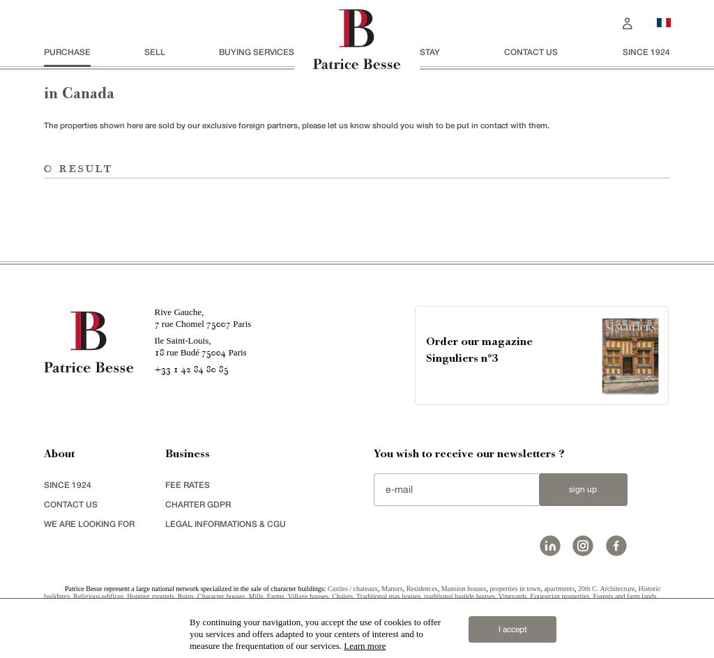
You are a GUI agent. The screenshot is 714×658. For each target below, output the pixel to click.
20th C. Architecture (606, 588)
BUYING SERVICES (256, 52)
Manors (392, 588)
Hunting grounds (150, 596)
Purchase (67, 52)
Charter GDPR (198, 504)
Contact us (531, 52)
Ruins (186, 596)
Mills (256, 596)
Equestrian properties (559, 596)
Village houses (308, 596)
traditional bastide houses (459, 596)
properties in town (514, 588)
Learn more (365, 646)
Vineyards (513, 596)
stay (430, 52)
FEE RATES (187, 485)
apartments (559, 588)
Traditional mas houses (388, 596)
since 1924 (646, 52)
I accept (513, 629)
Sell (154, 52)
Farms (275, 596)
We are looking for (89, 524)
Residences (422, 588)
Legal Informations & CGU (225, 524)
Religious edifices (98, 596)
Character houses (221, 596)
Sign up (583, 489)
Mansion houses (464, 588)
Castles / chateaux (353, 588)
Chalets (342, 596)
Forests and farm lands (625, 596)
